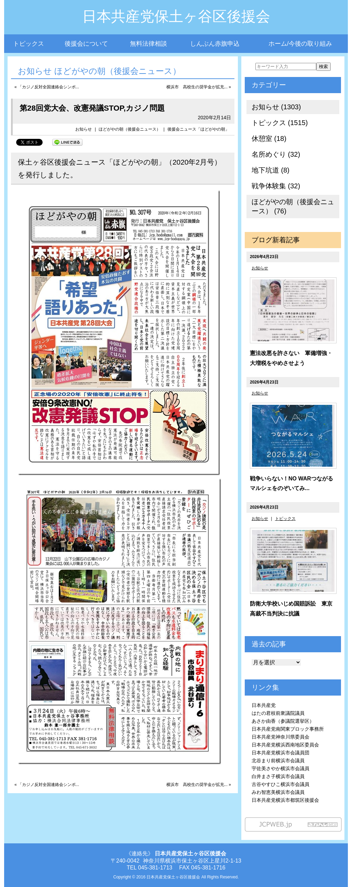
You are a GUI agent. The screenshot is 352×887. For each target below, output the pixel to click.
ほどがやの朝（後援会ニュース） (130, 129)
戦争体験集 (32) (276, 186)
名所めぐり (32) (276, 154)
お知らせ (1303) (276, 107)
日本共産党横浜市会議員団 (280, 752)
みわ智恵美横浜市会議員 (278, 792)
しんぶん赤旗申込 (215, 43)
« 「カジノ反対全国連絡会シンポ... (46, 87)
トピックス (28, 43)
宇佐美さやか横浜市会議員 (280, 768)
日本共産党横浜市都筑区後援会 (285, 800)
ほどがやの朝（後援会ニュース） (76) (293, 206)
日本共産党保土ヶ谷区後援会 (176, 16)
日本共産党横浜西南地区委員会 (285, 744)
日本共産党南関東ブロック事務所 (288, 729)
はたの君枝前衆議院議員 (278, 713)
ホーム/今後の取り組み (300, 43)
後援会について (86, 43)
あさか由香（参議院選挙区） (283, 721)
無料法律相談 (148, 43)
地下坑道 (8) (270, 170)
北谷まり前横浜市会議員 (278, 760)
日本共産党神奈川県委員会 (280, 737)
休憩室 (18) (269, 138)
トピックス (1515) (280, 122)
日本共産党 (264, 705)
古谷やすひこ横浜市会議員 (280, 784)
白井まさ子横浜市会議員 (278, 776)
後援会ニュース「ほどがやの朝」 (198, 129)
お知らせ (83, 129)
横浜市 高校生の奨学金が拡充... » (198, 87)
